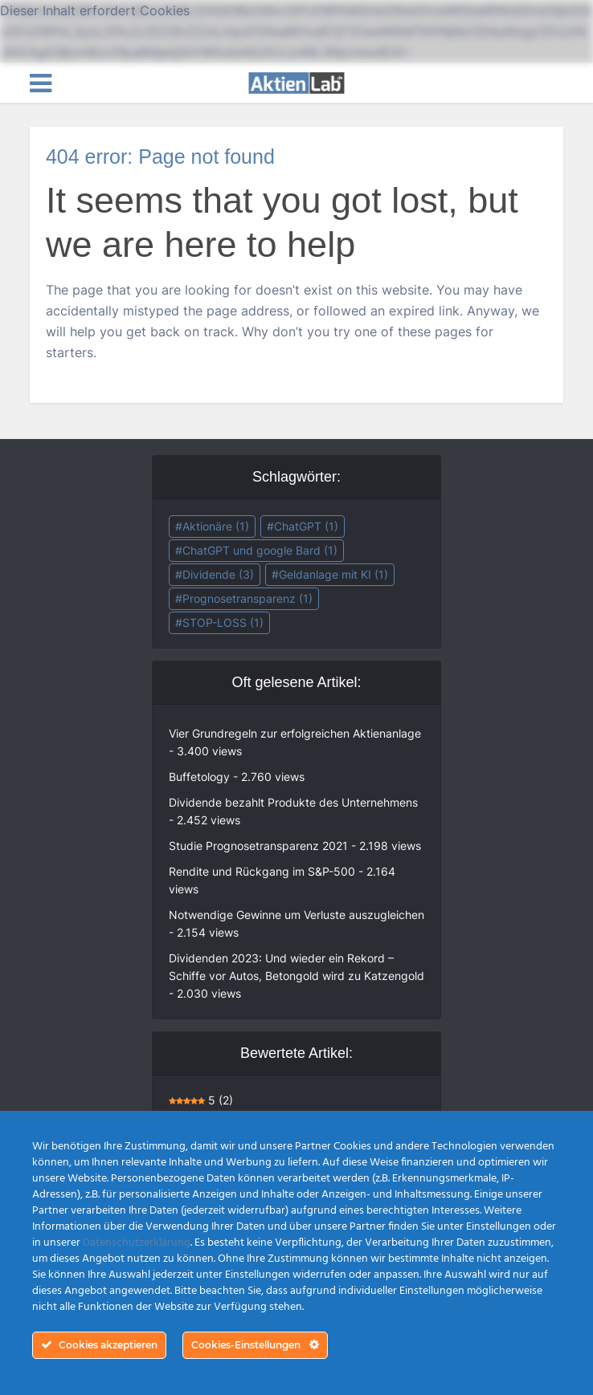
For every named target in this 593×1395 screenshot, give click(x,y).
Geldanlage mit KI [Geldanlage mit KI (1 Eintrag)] (333, 574)
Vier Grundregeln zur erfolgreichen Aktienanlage (295, 733)
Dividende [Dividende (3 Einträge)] (218, 574)
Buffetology (199, 776)
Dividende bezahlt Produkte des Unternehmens (293, 802)
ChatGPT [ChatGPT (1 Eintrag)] (306, 526)
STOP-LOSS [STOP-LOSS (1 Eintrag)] (223, 622)
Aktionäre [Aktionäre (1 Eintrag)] (215, 526)
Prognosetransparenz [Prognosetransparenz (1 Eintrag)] (247, 598)
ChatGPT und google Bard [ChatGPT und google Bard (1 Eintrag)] (259, 550)
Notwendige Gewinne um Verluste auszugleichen (296, 914)
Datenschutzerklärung (136, 1243)
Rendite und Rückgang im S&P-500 (262, 871)
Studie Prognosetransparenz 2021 (258, 845)
